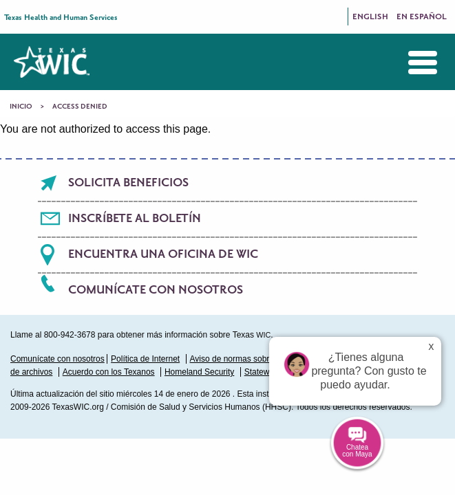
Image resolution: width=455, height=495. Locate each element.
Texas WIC (51, 62)
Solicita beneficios (128, 182)
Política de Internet (145, 359)
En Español (421, 17)
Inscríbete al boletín (134, 218)
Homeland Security (199, 372)
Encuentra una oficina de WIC (163, 254)
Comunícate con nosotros (155, 290)
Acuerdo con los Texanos (109, 372)
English (370, 17)
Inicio (21, 106)
